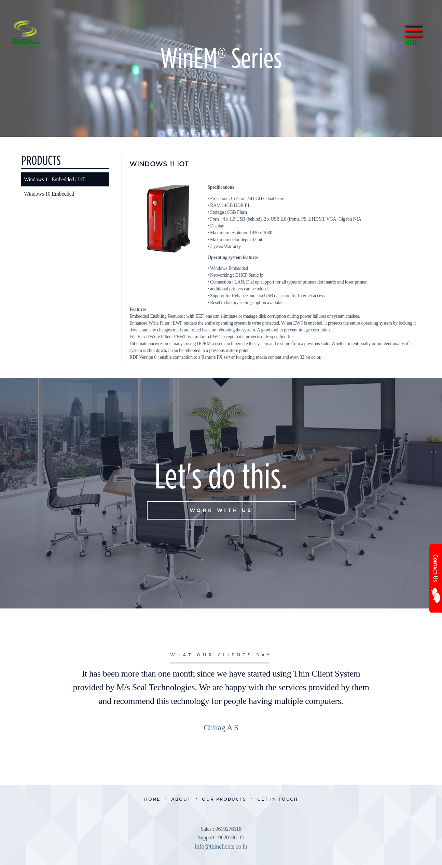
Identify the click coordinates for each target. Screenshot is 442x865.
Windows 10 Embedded (49, 194)
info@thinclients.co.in (221, 846)
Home (152, 799)
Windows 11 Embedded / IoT (54, 179)
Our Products (224, 799)
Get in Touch (277, 799)
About (181, 799)
